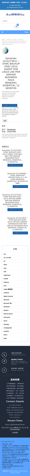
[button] (15, 32)
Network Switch (8, 314)
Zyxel (5, 338)
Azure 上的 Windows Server (15, 424)
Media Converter (8, 296)
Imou (5, 285)
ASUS (5, 264)
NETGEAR (7, 307)
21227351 (4, 109)
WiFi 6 (5, 335)
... (5, 39)
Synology (6, 324)
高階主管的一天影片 (7, 444)
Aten (5, 268)
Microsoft (6, 300)
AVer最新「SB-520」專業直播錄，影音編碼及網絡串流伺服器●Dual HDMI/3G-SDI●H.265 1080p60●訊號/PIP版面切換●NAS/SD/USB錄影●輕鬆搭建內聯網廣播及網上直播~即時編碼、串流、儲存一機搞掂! (15, 448)
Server (5, 321)
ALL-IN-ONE (7, 257)
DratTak (6, 278)
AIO (5, 254)
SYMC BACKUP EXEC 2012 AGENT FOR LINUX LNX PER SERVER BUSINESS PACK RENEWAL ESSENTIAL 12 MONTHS (10, 113)
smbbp (15, 39)
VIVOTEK (6, 331)
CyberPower (7, 275)
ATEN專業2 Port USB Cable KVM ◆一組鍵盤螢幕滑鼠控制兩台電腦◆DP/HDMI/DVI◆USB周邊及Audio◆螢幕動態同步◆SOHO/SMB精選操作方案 (15, 460)
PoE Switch (7, 317)
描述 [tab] (5, 121)
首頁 (3, 39)
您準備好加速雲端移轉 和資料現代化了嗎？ (13, 466)
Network (6, 310)
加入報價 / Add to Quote (9, 105)
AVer (5, 271)
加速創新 (15, 432)
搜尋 (24, 21)
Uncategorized (8, 328)
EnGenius (6, 282)
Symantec (9, 39)
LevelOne (6, 292)
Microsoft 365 (8, 303)
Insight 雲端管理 (8, 289)
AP (4, 261)
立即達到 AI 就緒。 (7, 468)
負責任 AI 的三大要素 (7, 464)
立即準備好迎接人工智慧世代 (9, 457)
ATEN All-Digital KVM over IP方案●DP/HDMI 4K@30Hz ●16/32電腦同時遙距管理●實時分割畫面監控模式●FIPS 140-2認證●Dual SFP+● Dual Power (15, 454)
